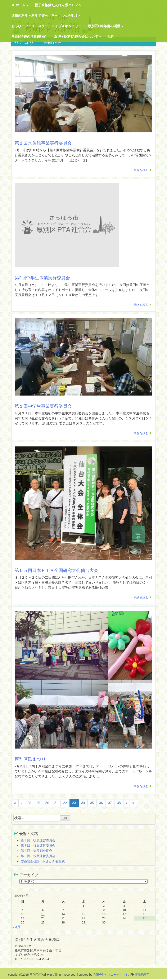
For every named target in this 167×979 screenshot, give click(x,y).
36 (101, 803)
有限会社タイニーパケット (110, 974)
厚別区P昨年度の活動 (105, 26)
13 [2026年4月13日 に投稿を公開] (43, 914)
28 (29, 803)
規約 (110, 36)
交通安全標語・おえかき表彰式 (43, 861)
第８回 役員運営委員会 (38, 840)
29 (38, 803)
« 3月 (16, 927)
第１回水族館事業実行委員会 (43, 143)
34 (83, 803)
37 (110, 803)
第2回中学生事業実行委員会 (42, 277)
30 (47, 803)
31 (56, 803)
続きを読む (141, 170)
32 (65, 803)
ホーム (19, 5)
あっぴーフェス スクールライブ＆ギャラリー (46, 26)
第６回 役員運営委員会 (38, 856)
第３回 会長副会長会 (36, 850)
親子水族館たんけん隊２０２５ (58, 5)
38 (119, 803)
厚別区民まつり (30, 759)
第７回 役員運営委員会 (38, 845)
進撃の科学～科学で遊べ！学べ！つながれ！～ (46, 15)
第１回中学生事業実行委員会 (43, 406)
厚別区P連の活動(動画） (29, 36)
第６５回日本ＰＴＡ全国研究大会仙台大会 (56, 570)
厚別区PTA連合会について (77, 36)
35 (92, 803)
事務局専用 (142, 974)
